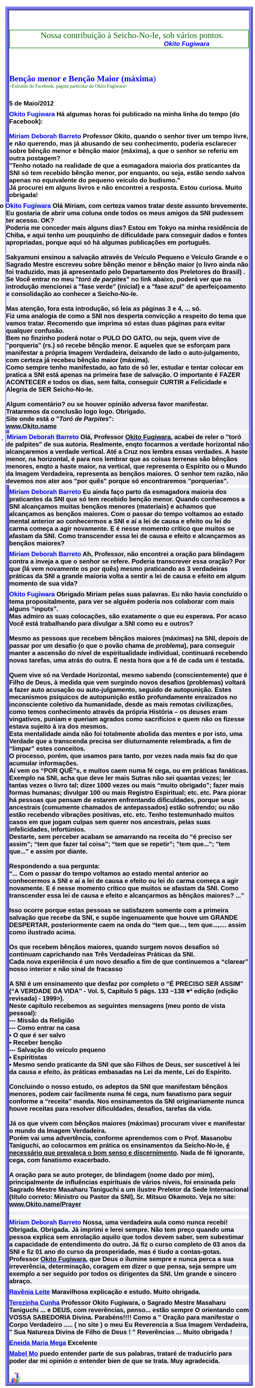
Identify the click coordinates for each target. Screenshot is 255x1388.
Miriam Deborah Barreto (45, 136)
